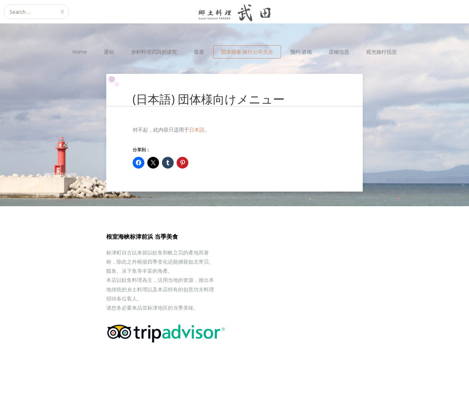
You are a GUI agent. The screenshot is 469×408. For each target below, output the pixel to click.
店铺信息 (339, 51)
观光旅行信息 (381, 51)
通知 (109, 51)
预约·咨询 (301, 51)
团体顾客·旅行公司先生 (247, 51)
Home (79, 51)
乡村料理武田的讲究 (154, 51)
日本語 (196, 129)
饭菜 (199, 51)
